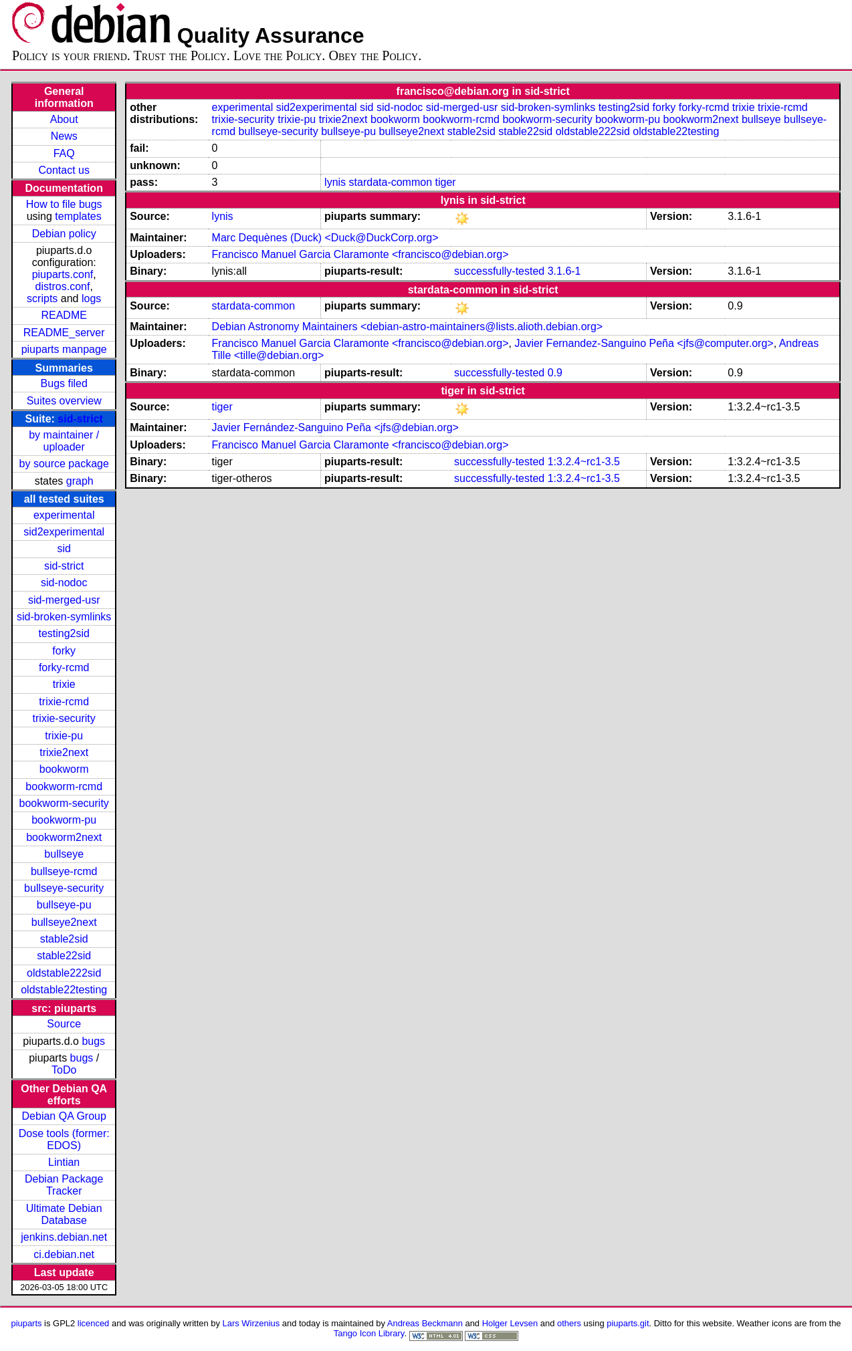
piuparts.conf (63, 274)
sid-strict (80, 418)
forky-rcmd (64, 667)
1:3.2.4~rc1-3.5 (584, 461)
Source (64, 1023)
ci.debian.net (63, 1254)
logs (91, 298)
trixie (64, 684)
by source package (64, 463)
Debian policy (64, 233)
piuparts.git (628, 1323)
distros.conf (62, 286)
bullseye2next (64, 922)
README (63, 315)
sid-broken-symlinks (64, 616)
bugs (93, 1041)
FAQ (64, 153)
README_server (64, 332)
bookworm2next (64, 837)
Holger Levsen (510, 1323)
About (64, 119)
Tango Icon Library (369, 1333)
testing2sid (64, 633)
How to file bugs (64, 204)
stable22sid (64, 955)
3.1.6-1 (564, 271)
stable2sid (64, 939)
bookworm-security (64, 803)
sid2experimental (63, 531)
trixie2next (63, 752)
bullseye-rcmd (64, 871)
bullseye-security (64, 888)
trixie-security (64, 718)
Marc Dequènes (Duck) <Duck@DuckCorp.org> (325, 237)
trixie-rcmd (64, 701)
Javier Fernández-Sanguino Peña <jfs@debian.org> (335, 427)
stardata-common (391, 182)
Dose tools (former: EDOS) (64, 1139)
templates (78, 216)
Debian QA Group (64, 1116)
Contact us (63, 170)
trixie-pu (64, 735)
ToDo (63, 1070)
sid (63, 548)
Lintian (64, 1162)
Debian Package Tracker (64, 1185)
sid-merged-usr (64, 600)
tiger (445, 182)
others (569, 1323)
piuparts (26, 1323)
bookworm (64, 769)
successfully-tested (499, 271)
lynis (335, 182)
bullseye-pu (64, 904)
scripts (42, 298)
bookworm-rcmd (63, 786)
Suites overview (64, 400)
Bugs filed (64, 383)
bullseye (64, 854)
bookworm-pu (63, 820)
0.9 (555, 372)
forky (64, 650)
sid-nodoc (64, 582)
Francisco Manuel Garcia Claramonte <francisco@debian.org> (360, 254)
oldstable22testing (64, 989)
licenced (94, 1323)
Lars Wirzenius (251, 1323)
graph (80, 481)
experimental (64, 515)
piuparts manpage (64, 349)
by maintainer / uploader (64, 441)
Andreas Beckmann (425, 1323)
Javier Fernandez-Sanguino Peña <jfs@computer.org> (643, 343)
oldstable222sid (64, 973)
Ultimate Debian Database (64, 1214)
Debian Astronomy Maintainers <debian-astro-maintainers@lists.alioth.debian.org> (407, 326)
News (64, 136)
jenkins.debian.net (64, 1237)
